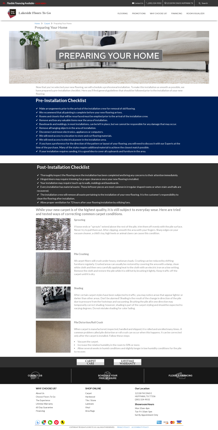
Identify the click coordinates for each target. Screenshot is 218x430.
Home (37, 23)
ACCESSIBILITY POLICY (140, 427)
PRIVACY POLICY (123, 427)
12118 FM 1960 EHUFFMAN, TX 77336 (145, 395)
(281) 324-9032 (142, 399)
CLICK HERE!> (40, 3)
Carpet (47, 23)
